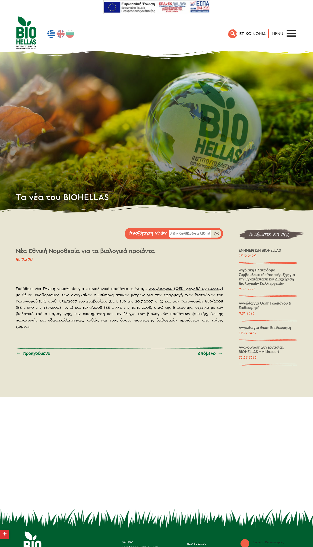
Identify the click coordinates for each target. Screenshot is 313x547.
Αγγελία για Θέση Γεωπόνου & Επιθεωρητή (265, 305)
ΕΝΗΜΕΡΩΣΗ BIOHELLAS (260, 250)
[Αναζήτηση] (233, 33)
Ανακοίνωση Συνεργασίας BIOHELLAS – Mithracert (261, 349)
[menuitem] (51, 34)
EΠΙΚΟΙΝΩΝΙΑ (252, 33)
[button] (278, 33)
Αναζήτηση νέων (148, 233)
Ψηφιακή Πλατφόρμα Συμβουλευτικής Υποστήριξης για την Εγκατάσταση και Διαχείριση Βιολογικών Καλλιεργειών (267, 277)
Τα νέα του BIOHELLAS (62, 196)
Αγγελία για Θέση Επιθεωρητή (265, 327)
